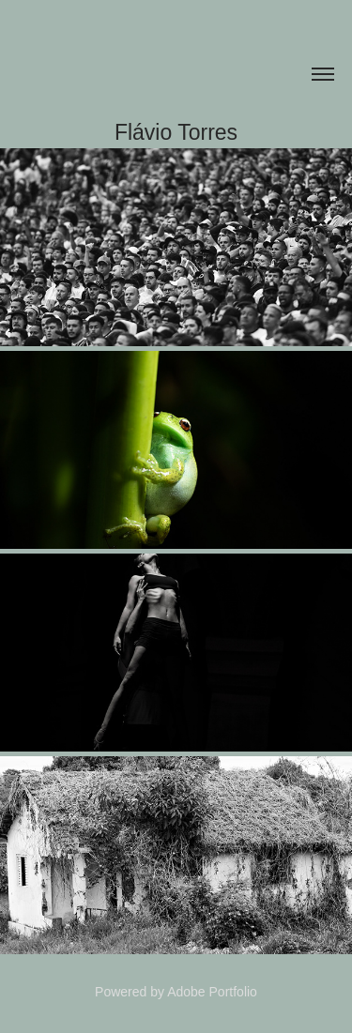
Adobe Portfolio (212, 991)
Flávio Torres (176, 132)
